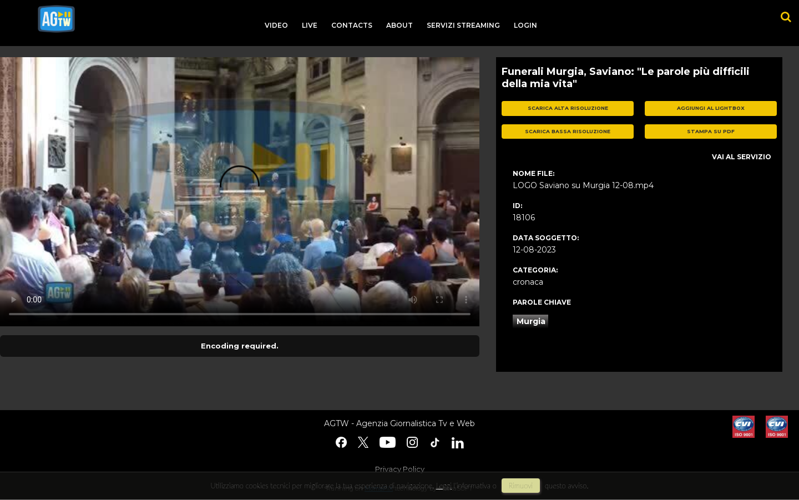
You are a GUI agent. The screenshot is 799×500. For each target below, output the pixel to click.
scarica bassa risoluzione (567, 131)
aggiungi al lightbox (711, 108)
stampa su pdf (711, 131)
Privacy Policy (399, 468)
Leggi (444, 485)
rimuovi (521, 485)
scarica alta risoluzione (568, 108)
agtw (56, 19)
